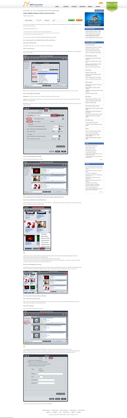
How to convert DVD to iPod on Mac (93, 79)
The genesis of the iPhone (91, 152)
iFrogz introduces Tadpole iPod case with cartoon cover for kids (94, 154)
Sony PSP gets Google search (91, 145)
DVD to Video (82, 410)
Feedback (55, 412)
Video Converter (46, 410)
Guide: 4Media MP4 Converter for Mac (94, 37)
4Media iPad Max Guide (91, 102)
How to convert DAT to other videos (93, 52)
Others (87, 128)
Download (82, 6)
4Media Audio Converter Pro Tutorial (94, 47)
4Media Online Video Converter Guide (94, 114)
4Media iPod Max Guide (91, 72)
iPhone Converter (64, 410)
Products (66, 6)
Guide (34, 10)
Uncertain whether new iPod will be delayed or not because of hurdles (93, 185)
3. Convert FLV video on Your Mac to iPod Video (33, 34)
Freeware (74, 6)
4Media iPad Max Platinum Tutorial (93, 31)
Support (90, 6)
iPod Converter (55, 410)
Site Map (79, 412)
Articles (88, 163)
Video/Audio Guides (90, 44)
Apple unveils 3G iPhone (91, 148)
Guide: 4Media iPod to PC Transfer (93, 77)
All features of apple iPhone (91, 173)
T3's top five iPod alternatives (92, 187)
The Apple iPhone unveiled (91, 150)
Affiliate (73, 412)
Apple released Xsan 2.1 (90, 147)
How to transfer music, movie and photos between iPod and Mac (93, 35)
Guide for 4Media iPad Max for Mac (93, 100)
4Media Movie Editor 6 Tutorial (92, 49)
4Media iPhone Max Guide (91, 93)
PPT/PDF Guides (89, 120)
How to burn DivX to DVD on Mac (93, 66)
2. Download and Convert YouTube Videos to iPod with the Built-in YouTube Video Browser (41, 32)
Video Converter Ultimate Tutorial (93, 50)
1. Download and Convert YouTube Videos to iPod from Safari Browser (37, 31)
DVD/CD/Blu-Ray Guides (91, 55)
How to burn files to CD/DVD (92, 132)
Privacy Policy (66, 412)
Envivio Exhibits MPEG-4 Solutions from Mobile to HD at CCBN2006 (94, 189)
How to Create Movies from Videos (93, 131)
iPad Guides (88, 96)
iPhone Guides (89, 82)
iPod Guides (88, 70)
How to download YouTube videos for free (94, 166)
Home (31, 10)
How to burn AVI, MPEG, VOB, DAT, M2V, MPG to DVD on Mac (93, 64)
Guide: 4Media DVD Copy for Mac (93, 32)
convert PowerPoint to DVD (92, 122)
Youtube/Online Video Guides (92, 105)
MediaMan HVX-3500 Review (92, 182)
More (101, 159)
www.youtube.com (37, 45)
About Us (48, 412)
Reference (47, 20)
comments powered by (6, 417)
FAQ (54, 20)
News (87, 143)
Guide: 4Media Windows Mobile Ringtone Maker (93, 135)
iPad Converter (73, 410)
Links (60, 412)
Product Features (28, 20)
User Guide (38, 20)
